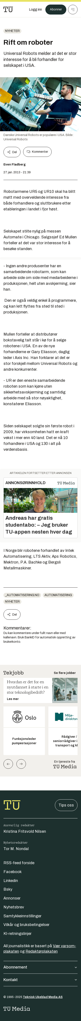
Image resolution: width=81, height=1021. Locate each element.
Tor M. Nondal (16, 849)
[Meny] (73, 9)
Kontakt (40, 980)
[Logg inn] (35, 9)
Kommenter (37, 152)
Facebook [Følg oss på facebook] (12, 872)
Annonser (12, 898)
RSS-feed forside (18, 863)
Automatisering (58, 595)
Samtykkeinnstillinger (22, 916)
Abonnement (40, 967)
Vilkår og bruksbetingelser (26, 925)
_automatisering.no (22, 595)
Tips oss (66, 805)
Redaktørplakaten (41, 951)
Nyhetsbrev (13, 907)
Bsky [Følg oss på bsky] (7, 889)
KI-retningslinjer (17, 933)
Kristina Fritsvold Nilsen (24, 831)
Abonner (56, 9)
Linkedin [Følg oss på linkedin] (10, 880)
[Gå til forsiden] (8, 9)
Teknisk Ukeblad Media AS (43, 997)
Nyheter (12, 31)
